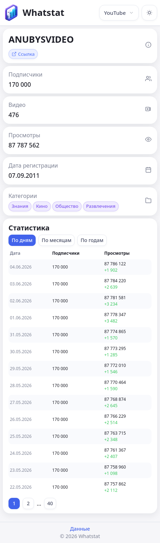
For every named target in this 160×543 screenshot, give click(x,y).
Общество (66, 206)
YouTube (119, 12)
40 (50, 503)
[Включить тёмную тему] (149, 12)
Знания (20, 206)
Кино (42, 206)
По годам (92, 240)
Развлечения (100, 206)
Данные (80, 528)
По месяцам (56, 240)
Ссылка (23, 54)
